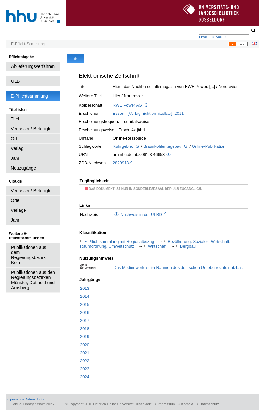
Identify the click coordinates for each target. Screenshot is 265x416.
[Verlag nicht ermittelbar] (150, 113)
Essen (118, 113)
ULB (15, 81)
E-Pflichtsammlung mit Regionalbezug (119, 241)
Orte (15, 200)
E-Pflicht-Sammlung (28, 44)
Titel (15, 118)
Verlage (18, 210)
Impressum (15, 399)
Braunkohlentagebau (162, 146)
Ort (14, 138)
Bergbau (188, 246)
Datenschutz (34, 399)
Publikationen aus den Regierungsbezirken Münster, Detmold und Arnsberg (33, 280)
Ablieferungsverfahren (33, 66)
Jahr (15, 158)
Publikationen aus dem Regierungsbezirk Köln (28, 255)
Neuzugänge (23, 168)
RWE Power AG (127, 105)
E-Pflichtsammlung (29, 96)
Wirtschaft (157, 246)
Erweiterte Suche (212, 37)
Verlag (17, 148)
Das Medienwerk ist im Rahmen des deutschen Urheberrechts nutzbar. (178, 267)
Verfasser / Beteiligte (31, 128)
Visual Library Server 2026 (33, 404)
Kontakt (187, 404)
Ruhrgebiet (123, 146)
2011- (179, 113)
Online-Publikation (209, 146)
